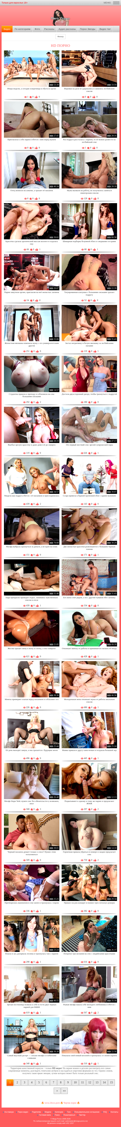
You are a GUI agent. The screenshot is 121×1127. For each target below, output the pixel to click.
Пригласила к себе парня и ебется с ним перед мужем (31, 139)
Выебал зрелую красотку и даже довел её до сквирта (31, 445)
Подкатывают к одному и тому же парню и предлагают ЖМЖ (89, 802)
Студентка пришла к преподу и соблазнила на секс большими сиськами (32, 395)
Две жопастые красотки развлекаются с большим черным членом (89, 547)
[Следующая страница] (57, 1091)
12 (89, 1082)
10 (75, 1082)
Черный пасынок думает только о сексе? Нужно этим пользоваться (32, 853)
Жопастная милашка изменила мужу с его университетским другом (32, 344)
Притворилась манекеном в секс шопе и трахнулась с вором (32, 903)
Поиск (57, 1115)
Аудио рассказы (67, 29)
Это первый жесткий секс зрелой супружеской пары (89, 445)
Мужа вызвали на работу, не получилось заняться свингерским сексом (89, 191)
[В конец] (64, 1091)
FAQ (105, 1112)
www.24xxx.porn (52, 1103)
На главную (9, 1112)
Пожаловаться (69, 1115)
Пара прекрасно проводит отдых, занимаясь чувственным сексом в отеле (32, 598)
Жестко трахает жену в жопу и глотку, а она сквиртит (32, 648)
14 (104, 1082)
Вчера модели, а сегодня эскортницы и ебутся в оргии (31, 88)
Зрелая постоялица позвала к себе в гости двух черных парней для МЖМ (31, 1005)
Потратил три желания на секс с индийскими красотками (89, 953)
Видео (7, 29)
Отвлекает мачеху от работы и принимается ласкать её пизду (89, 648)
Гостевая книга (45, 1115)
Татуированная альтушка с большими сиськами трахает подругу (89, 293)
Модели (48, 1112)
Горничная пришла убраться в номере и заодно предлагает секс (89, 853)
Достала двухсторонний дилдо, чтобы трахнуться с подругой (89, 394)
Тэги (69, 1112)
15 (111, 1082)
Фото (37, 29)
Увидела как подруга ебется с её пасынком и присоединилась (31, 495)
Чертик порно (70, 1103)
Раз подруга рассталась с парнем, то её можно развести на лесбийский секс (89, 140)
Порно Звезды (87, 29)
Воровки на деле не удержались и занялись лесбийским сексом (89, 89)
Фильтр (60, 36)
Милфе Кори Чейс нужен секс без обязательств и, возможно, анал (31, 802)
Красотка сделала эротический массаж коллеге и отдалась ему (32, 242)
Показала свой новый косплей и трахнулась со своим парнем (89, 1055)
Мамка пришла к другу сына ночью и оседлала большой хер (89, 750)
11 (82, 1082)
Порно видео (23, 1112)
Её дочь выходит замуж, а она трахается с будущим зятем (32, 750)
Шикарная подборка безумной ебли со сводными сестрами (89, 241)
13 (97, 1082)
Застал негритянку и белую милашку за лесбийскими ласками (89, 344)
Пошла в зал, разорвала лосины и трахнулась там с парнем (31, 953)
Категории (59, 1112)
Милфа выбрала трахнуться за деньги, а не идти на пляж (31, 546)
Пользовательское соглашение (86, 1112)
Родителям (36, 1112)
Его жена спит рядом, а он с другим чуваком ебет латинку (89, 597)
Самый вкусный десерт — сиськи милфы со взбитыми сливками (31, 1056)
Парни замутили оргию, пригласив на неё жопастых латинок (31, 292)
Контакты (114, 1112)
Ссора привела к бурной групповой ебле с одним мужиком (89, 495)
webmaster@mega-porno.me (76, 1121)
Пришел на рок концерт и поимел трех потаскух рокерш (89, 903)
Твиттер (82, 1115)
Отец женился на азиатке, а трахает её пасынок (31, 190)
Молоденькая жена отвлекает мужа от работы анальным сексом (89, 700)
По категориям (22, 29)
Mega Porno (57, 1119)
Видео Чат (105, 29)
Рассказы (49, 29)
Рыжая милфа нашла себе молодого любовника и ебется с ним (89, 1005)
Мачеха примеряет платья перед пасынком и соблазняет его (32, 699)
